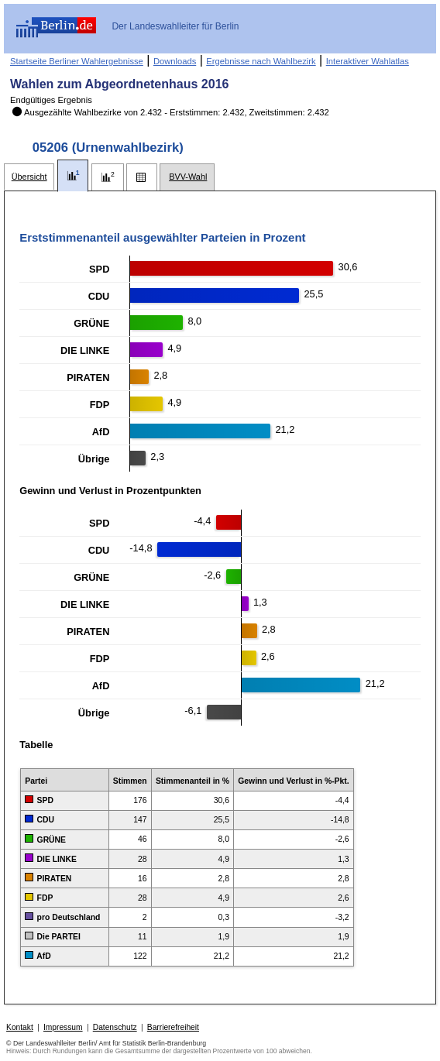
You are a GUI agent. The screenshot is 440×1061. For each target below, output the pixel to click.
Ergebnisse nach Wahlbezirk (260, 61)
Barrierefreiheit (173, 1027)
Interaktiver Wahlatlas (367, 61)
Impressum (63, 1027)
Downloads (174, 61)
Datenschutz (115, 1027)
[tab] (29, 177)
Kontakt (19, 1027)
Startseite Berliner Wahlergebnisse (76, 61)
